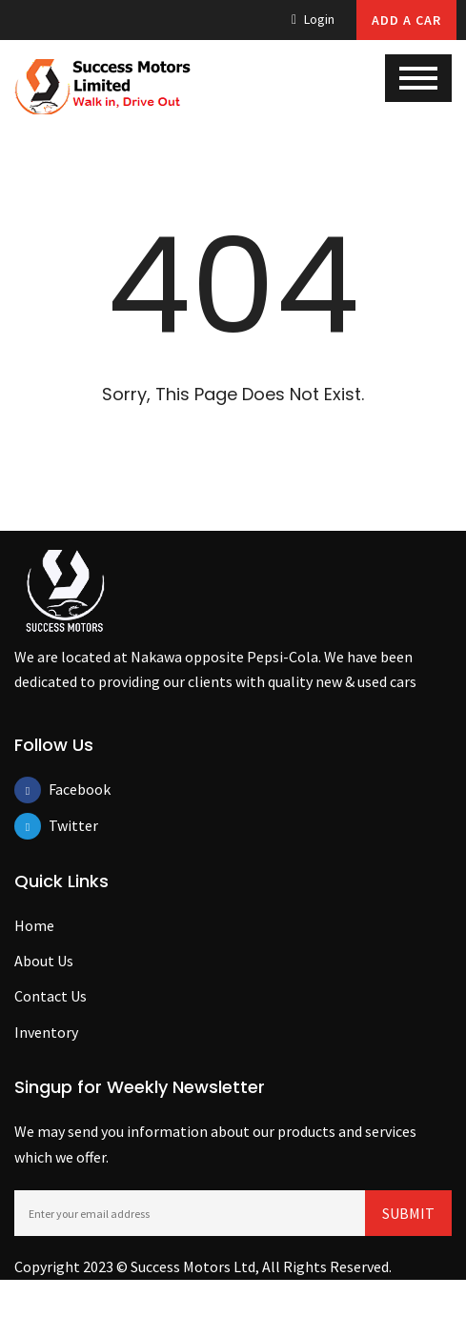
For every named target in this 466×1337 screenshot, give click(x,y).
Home (34, 925)
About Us (43, 960)
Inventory (46, 1032)
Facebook (62, 789)
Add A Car (406, 20)
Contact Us (50, 995)
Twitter (62, 825)
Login (313, 19)
